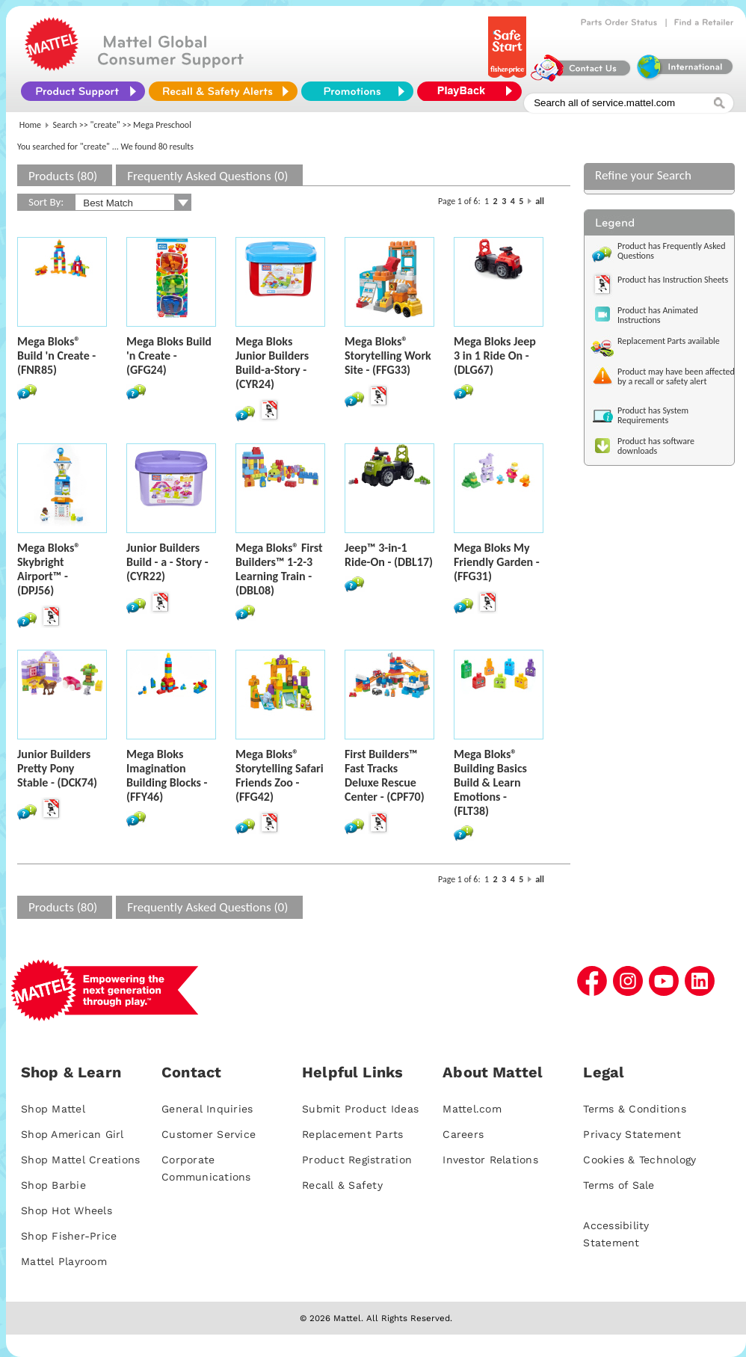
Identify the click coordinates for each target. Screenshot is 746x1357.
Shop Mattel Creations (80, 1160)
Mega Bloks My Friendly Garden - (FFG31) (497, 562)
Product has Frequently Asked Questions (671, 251)
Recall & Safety (342, 1185)
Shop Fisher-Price (69, 1236)
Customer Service (208, 1134)
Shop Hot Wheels (66, 1210)
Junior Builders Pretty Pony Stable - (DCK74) (57, 768)
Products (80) (62, 176)
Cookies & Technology (639, 1160)
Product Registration (357, 1160)
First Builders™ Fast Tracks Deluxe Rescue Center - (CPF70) (385, 775)
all (539, 201)
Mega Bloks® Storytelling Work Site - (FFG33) (388, 355)
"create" (105, 125)
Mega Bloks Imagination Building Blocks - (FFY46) (166, 775)
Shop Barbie (53, 1185)
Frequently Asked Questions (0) (207, 176)
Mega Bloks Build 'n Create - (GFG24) (169, 355)
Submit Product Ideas (360, 1109)
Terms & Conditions (634, 1109)
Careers (463, 1134)
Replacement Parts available (668, 341)
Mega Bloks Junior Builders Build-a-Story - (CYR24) (272, 362)
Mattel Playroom (64, 1261)
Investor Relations (490, 1160)
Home (30, 125)
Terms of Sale (618, 1185)
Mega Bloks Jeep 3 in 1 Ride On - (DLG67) (495, 355)
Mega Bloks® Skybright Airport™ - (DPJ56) (48, 569)
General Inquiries (207, 1109)
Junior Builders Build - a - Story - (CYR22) (167, 562)
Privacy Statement (632, 1134)
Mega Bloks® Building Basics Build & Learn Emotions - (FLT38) (490, 782)
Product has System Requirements (652, 415)
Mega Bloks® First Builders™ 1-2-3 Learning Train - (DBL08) (279, 569)
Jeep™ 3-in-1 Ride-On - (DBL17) (389, 555)
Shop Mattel (53, 1109)
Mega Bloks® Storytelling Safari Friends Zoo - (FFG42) (279, 775)
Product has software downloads (655, 446)
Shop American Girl (72, 1134)
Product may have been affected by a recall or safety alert (676, 376)
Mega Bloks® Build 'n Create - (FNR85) (56, 355)
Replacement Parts (352, 1134)
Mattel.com (472, 1109)
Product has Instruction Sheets (672, 279)
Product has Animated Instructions (657, 315)
